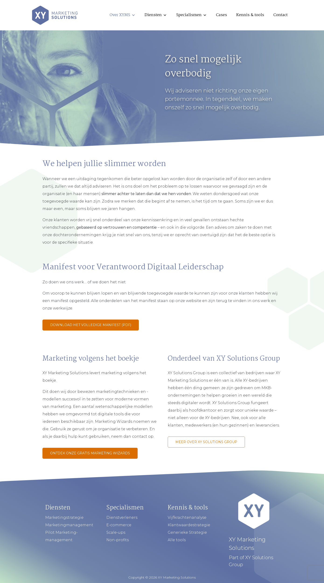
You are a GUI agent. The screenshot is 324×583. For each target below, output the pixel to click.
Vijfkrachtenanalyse (187, 517)
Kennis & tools (250, 15)
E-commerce (118, 525)
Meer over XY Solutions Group (206, 442)
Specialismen (191, 15)
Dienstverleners (121, 517)
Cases (221, 15)
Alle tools (177, 540)
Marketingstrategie (64, 517)
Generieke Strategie (187, 532)
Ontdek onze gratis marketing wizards (90, 453)
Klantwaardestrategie (189, 525)
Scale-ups (115, 532)
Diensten (156, 15)
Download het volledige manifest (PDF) (90, 325)
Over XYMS (122, 15)
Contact (280, 15)
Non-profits (117, 540)
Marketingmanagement (69, 525)
